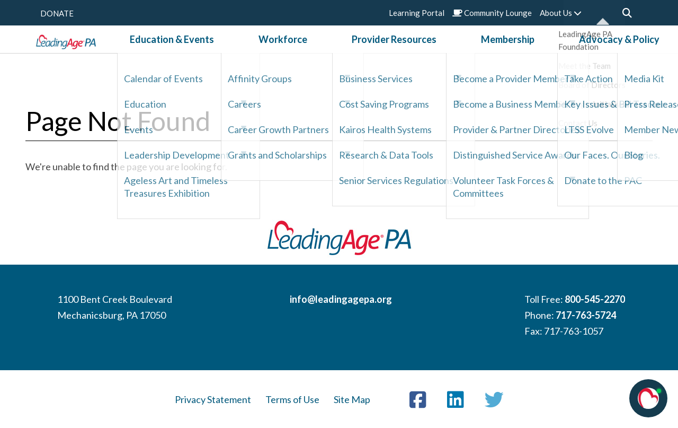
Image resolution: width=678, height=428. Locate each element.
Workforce (313, 52)
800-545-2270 (595, 299)
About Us (561, 13)
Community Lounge (492, 13)
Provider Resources (394, 52)
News (625, 52)
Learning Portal (416, 13)
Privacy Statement (213, 399)
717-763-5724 (586, 315)
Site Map (352, 399)
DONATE (57, 13)
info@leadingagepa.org (341, 299)
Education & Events (232, 52)
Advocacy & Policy (558, 52)
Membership (477, 52)
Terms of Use (292, 399)
